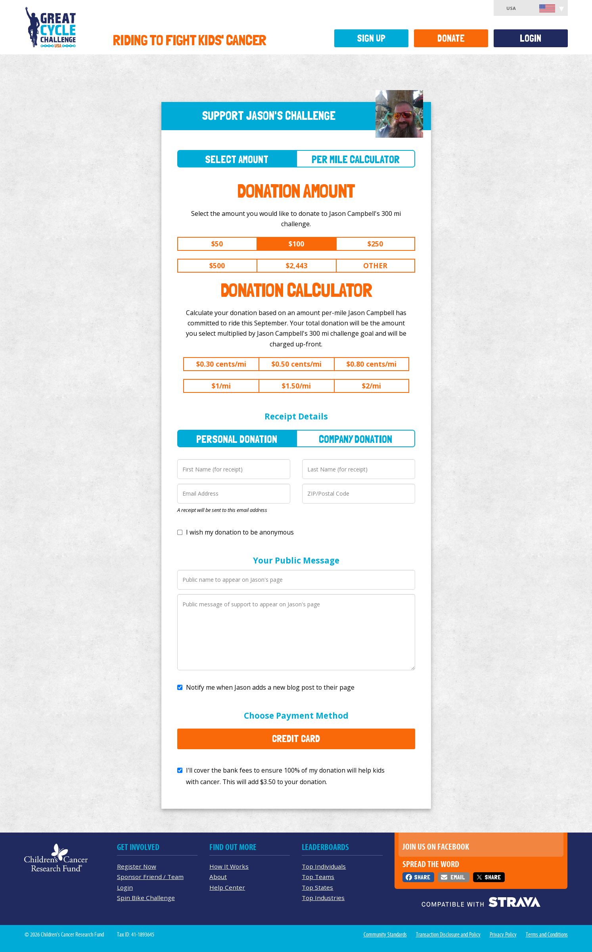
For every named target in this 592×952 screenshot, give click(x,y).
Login (530, 38)
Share (422, 877)
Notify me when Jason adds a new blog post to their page (270, 687)
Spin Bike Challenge (146, 898)
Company (355, 439)
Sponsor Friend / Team (150, 877)
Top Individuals (324, 866)
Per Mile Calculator (356, 159)
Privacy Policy (503, 934)
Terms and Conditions (547, 934)
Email (457, 877)
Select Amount (236, 159)
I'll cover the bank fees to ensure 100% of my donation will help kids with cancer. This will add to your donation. (285, 776)
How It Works (229, 866)
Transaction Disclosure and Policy (448, 934)
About (218, 877)
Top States (317, 887)
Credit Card (296, 738)
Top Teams (318, 877)
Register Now (136, 866)
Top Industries (323, 898)
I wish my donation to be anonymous (240, 532)
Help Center (227, 887)
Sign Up (371, 38)
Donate (451, 38)
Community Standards (385, 934)
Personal (236, 439)
